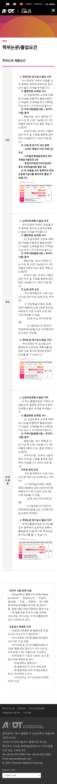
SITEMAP (38, 4)
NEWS (29, 4)
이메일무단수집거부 (11, 713)
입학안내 (22, 708)
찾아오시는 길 (8, 708)
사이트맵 (27, 713)
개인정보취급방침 (37, 708)
